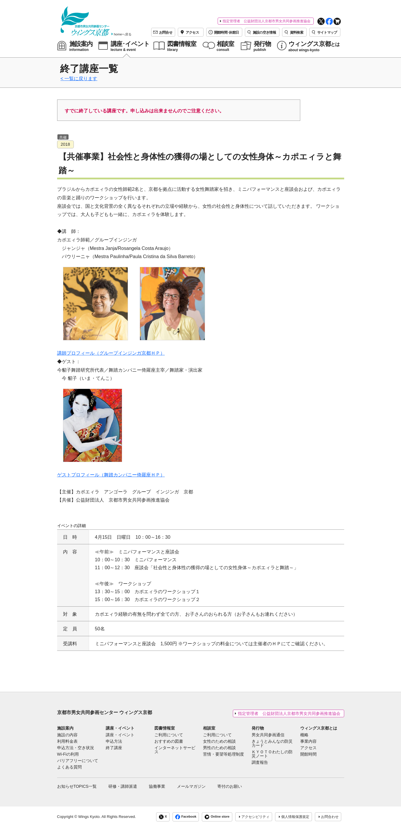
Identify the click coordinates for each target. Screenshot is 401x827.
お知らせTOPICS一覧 (77, 786)
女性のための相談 (219, 742)
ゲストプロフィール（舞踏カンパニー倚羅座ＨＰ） (111, 474)
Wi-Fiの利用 (68, 754)
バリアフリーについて (77, 761)
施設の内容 (67, 735)
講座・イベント (120, 728)
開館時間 (308, 754)
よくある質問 (69, 767)
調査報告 (260, 763)
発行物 (258, 728)
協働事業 (157, 786)
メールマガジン (191, 786)
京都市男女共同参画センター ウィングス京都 (104, 712)
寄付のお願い (229, 786)
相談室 (209, 728)
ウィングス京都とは (318, 728)
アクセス (308, 748)
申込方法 (114, 742)
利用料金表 (67, 742)
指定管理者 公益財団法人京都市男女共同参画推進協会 (266, 21)
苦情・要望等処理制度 (223, 754)
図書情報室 (164, 728)
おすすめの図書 (168, 742)
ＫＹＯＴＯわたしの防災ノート (272, 754)
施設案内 (65, 728)
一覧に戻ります (80, 78)
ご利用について (168, 735)
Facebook (185, 816)
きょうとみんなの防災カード (272, 744)
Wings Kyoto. (89, 816)
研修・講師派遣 (122, 786)
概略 (304, 735)
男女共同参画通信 (268, 735)
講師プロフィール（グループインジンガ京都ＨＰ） (111, 353)
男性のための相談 (219, 748)
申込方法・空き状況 (75, 748)
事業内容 (308, 742)
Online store (216, 816)
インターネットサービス (174, 750)
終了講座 (114, 748)
